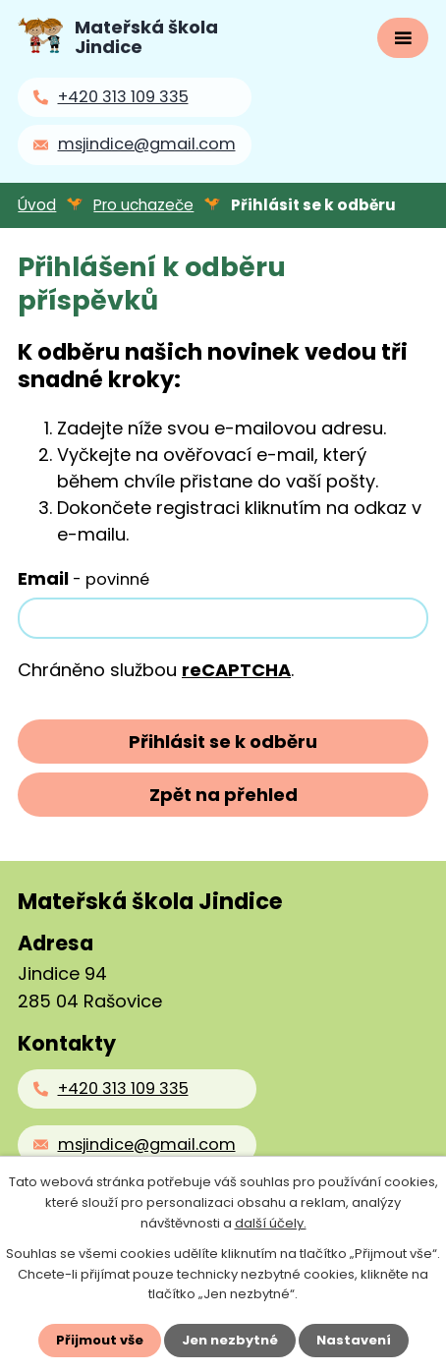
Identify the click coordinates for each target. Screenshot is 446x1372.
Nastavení (353, 1340)
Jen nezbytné (230, 1340)
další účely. (271, 1223)
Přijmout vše (99, 1340)
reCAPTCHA (236, 669)
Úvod (37, 205)
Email (83, 578)
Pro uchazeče (143, 205)
